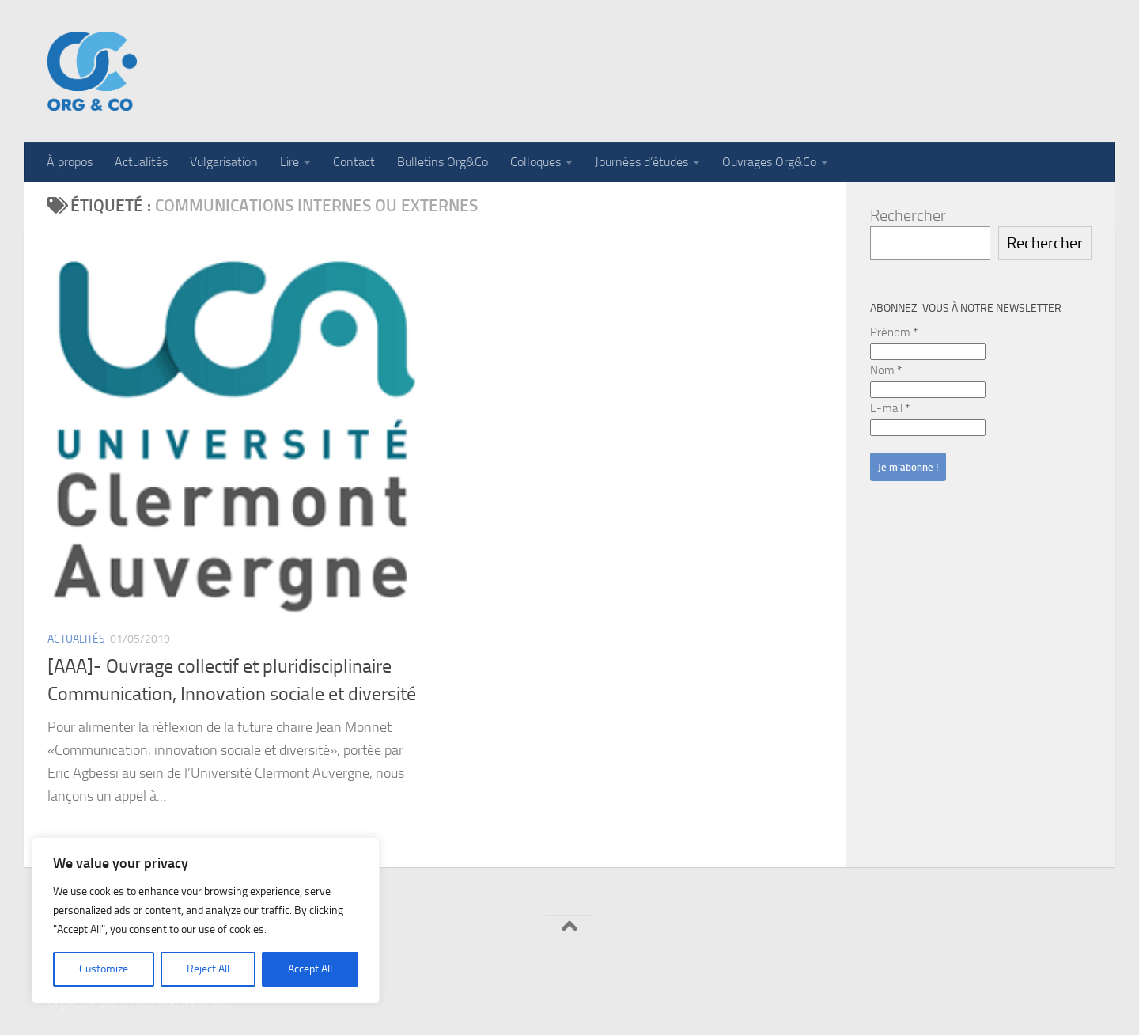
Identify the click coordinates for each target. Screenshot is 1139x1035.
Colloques (535, 161)
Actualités (141, 161)
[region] (206, 920)
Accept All (310, 969)
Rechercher (908, 215)
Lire (289, 161)
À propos (70, 161)
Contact (354, 161)
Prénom (894, 332)
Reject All (208, 969)
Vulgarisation (224, 161)
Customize (103, 969)
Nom (886, 370)
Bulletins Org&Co (442, 161)
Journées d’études (641, 161)
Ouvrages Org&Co (769, 161)
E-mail (890, 408)
